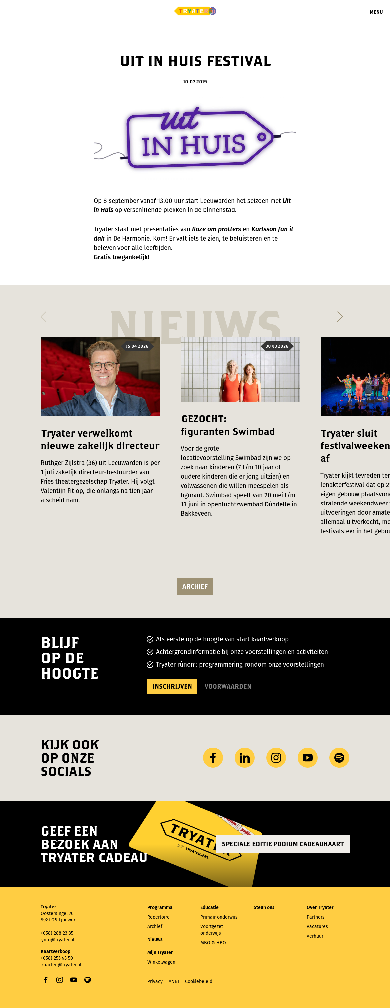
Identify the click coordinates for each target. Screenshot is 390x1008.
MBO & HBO (213, 943)
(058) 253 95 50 (57, 958)
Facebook (46, 980)
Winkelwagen (161, 962)
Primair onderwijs (219, 917)
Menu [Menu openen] (376, 12)
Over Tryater (320, 907)
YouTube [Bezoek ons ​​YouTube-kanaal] (308, 758)
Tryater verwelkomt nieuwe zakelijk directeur (100, 439)
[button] (43, 314)
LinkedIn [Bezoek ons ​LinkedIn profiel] (245, 758)
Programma (160, 907)
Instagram (60, 980)
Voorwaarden (228, 686)
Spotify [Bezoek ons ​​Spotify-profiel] (339, 758)
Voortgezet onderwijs (211, 930)
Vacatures (317, 926)
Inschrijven (172, 686)
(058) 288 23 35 (57, 933)
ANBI (174, 981)
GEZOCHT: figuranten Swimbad (228, 425)
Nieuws (155, 939)
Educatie (209, 907)
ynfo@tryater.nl (57, 940)
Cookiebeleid (198, 981)
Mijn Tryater (160, 952)
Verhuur (315, 936)
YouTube (74, 980)
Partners (316, 917)
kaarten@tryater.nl (61, 965)
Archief (195, 586)
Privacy (155, 981)
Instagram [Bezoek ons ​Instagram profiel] (276, 758)
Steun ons (264, 907)
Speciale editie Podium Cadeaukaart (283, 844)
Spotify (88, 980)
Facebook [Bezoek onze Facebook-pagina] (213, 758)
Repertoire (158, 917)
